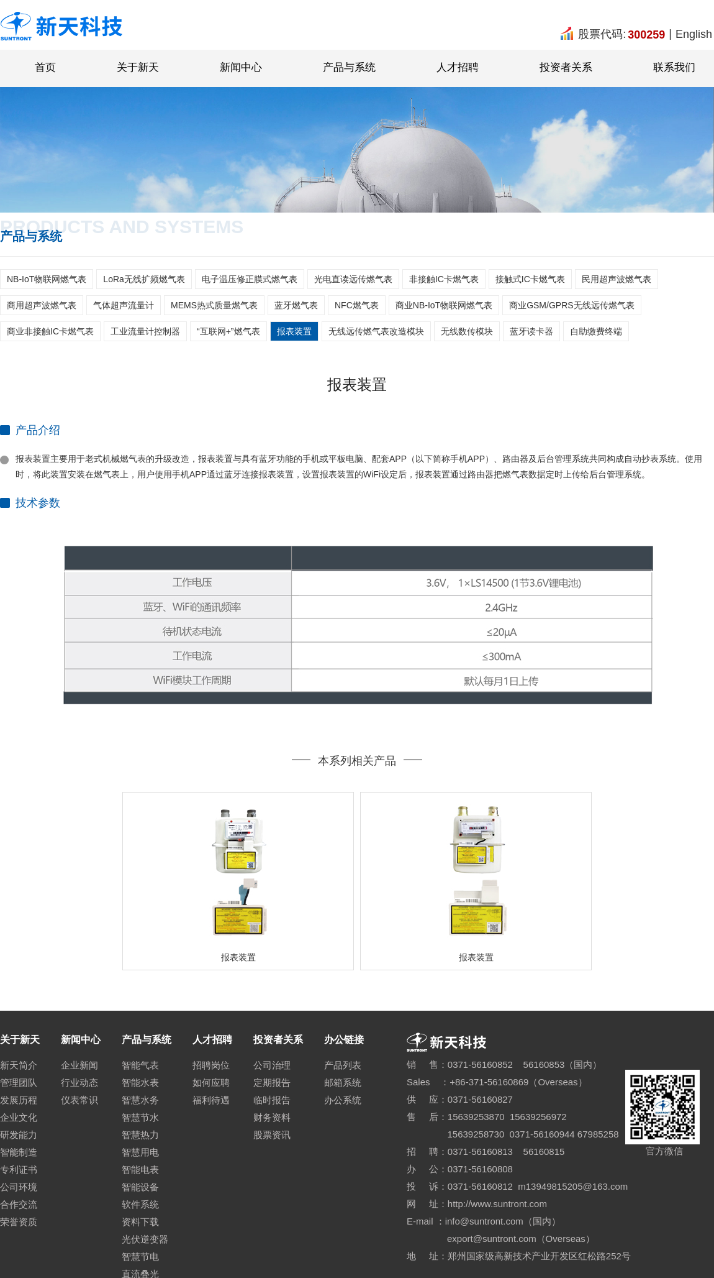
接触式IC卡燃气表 (530, 279)
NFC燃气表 (357, 305)
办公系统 (342, 1100)
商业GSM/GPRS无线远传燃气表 (571, 305)
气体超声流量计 (123, 305)
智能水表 (140, 1082)
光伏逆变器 (145, 1239)
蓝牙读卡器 (531, 331)
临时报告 (272, 1100)
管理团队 (18, 1082)
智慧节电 (140, 1256)
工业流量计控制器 (145, 331)
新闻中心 (241, 67)
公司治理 (272, 1065)
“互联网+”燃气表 (228, 331)
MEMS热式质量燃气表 (214, 305)
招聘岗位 (211, 1065)
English (694, 34)
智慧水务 (140, 1100)
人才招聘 (457, 67)
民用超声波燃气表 (616, 279)
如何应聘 (211, 1082)
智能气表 (140, 1065)
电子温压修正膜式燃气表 (249, 279)
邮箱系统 (342, 1082)
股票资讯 (272, 1134)
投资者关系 (566, 67)
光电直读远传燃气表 (353, 279)
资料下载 (140, 1221)
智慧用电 (140, 1152)
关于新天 (138, 67)
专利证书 (18, 1169)
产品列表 (342, 1065)
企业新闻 (79, 1065)
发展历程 (18, 1100)
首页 (45, 67)
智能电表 (140, 1169)
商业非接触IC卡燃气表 (50, 331)
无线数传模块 (467, 331)
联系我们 (674, 67)
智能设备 (140, 1187)
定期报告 (272, 1082)
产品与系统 (349, 67)
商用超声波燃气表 (41, 305)
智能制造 (18, 1152)
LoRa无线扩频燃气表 (143, 279)
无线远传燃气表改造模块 (376, 331)
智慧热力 (140, 1134)
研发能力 (18, 1134)
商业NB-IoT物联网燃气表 (443, 305)
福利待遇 (211, 1100)
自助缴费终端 (596, 331)
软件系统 (140, 1204)
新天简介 (18, 1065)
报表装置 (294, 331)
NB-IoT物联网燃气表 (46, 279)
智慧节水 (140, 1117)
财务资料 (272, 1117)
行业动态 (79, 1082)
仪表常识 (79, 1100)
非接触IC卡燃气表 (444, 279)
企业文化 (18, 1117)
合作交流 (18, 1204)
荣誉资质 (18, 1221)
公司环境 (18, 1187)
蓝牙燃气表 (296, 305)
